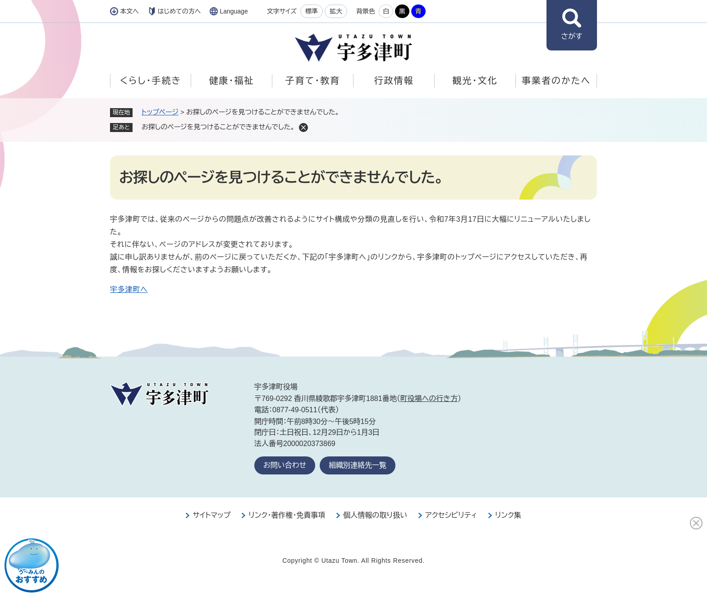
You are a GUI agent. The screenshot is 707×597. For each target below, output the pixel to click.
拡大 (336, 11)
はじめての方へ (179, 11)
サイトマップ (211, 515)
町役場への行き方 (429, 398)
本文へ (129, 11)
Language (234, 11)
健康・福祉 (231, 81)
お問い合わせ (284, 465)
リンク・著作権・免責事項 (286, 515)
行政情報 (394, 81)
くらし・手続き (150, 81)
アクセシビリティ (451, 515)
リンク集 (508, 515)
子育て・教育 (312, 81)
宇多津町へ (129, 289)
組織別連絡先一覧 (357, 465)
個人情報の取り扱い (375, 515)
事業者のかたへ (556, 81)
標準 (311, 11)
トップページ (160, 112)
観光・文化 (475, 81)
